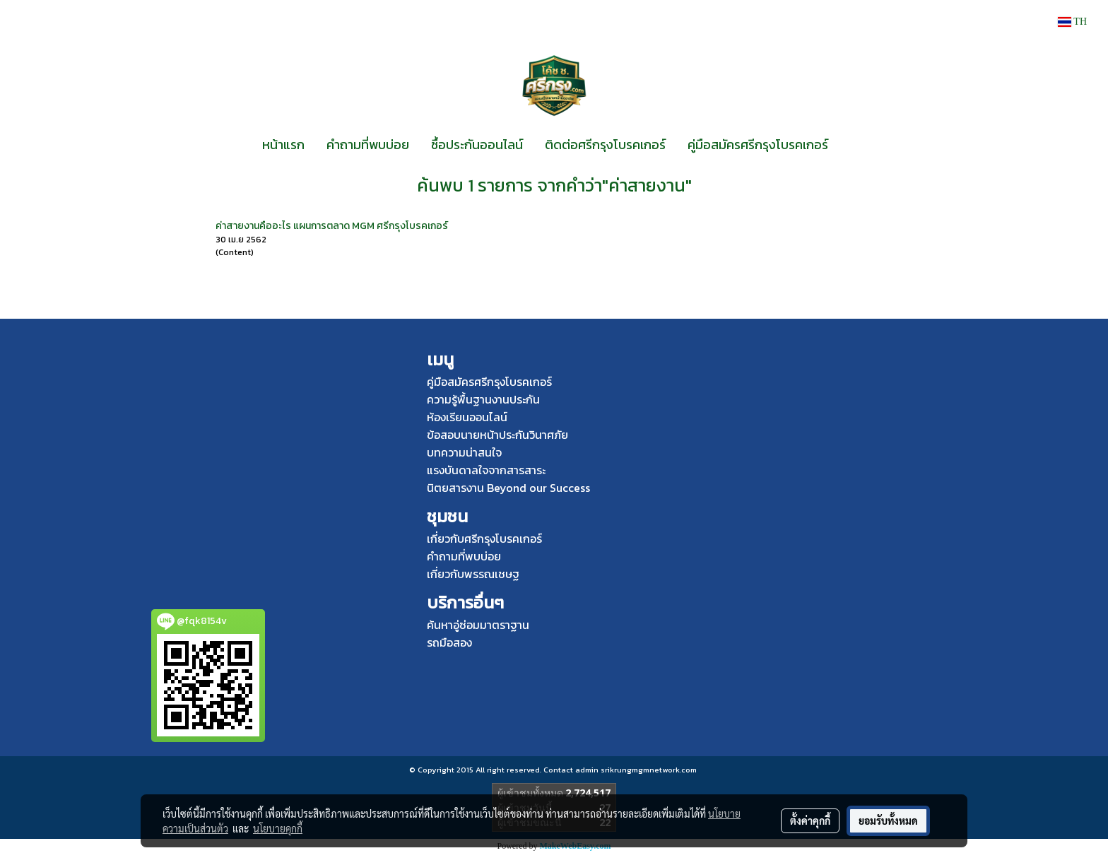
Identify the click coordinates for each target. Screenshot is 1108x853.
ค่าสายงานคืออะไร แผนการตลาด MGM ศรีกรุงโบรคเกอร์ (332, 225)
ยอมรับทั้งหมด (888, 820)
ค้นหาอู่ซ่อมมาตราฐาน (478, 624)
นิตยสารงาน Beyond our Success (508, 487)
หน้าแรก (283, 144)
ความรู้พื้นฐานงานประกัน (483, 399)
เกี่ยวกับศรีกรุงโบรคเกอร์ (484, 538)
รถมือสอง (449, 642)
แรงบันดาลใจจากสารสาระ (486, 469)
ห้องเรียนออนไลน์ (467, 416)
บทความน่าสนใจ (464, 452)
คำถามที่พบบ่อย (367, 144)
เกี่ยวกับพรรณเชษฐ (473, 573)
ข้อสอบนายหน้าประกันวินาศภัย (497, 434)
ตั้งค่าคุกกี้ (810, 820)
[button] (851, 145)
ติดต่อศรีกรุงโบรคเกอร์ (605, 144)
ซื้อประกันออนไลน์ (477, 144)
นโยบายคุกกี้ (277, 828)
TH (1072, 21)
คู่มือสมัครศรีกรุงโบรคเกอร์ (758, 144)
